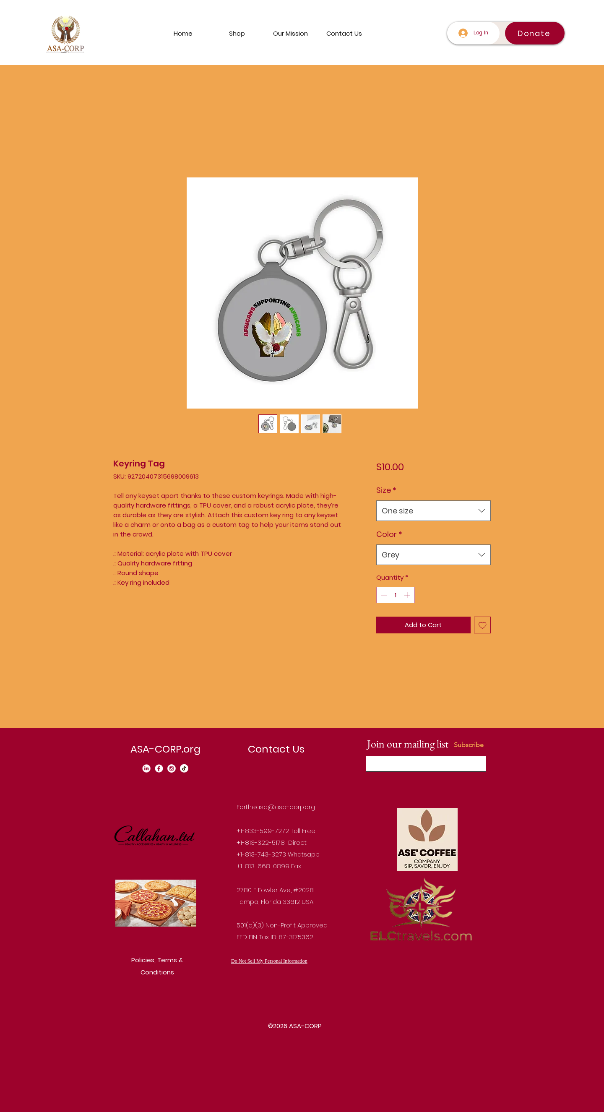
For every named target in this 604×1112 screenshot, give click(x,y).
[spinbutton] (395, 595)
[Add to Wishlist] (482, 625)
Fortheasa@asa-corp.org (276, 806)
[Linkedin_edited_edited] (146, 768)
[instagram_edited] (171, 768)
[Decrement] (383, 595)
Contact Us (276, 749)
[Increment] (408, 595)
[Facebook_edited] (159, 768)
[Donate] (535, 33)
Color (389, 534)
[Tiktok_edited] (184, 768)
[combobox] (433, 510)
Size (386, 490)
